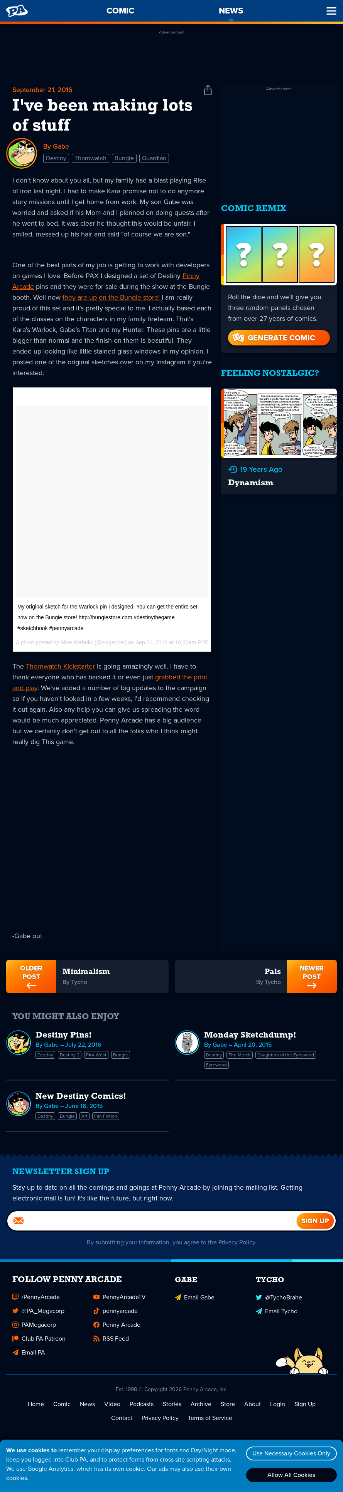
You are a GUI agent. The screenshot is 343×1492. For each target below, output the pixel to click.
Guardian (154, 158)
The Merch (239, 1055)
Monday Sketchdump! (250, 1035)
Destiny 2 (69, 1055)
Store (228, 1406)
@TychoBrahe (279, 1299)
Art (84, 1116)
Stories (172, 1406)
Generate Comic (273, 335)
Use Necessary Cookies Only (291, 1453)
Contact (121, 1420)
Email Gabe (195, 1299)
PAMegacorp (34, 1327)
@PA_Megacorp (38, 1313)
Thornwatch (90, 158)
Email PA (28, 1354)
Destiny (56, 158)
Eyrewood (216, 1065)
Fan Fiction (105, 1116)
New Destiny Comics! (80, 1097)
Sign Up (305, 1406)
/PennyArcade (36, 1299)
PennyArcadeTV (119, 1299)
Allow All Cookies (291, 1474)
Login (277, 1406)
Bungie (124, 158)
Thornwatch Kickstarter (60, 666)
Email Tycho (276, 1313)
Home (36, 1406)
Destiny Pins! (63, 1035)
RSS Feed (111, 1340)
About (252, 1406)
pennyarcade (115, 1313)
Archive (201, 1406)
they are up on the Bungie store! (112, 297)
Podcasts (142, 1406)
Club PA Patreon (39, 1340)
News (87, 1406)
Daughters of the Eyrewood (285, 1055)
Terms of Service (210, 1420)
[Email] (152, 1223)
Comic (62, 1406)
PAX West (96, 1055)
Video (112, 1406)
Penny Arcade (116, 1327)
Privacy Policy (236, 1244)
